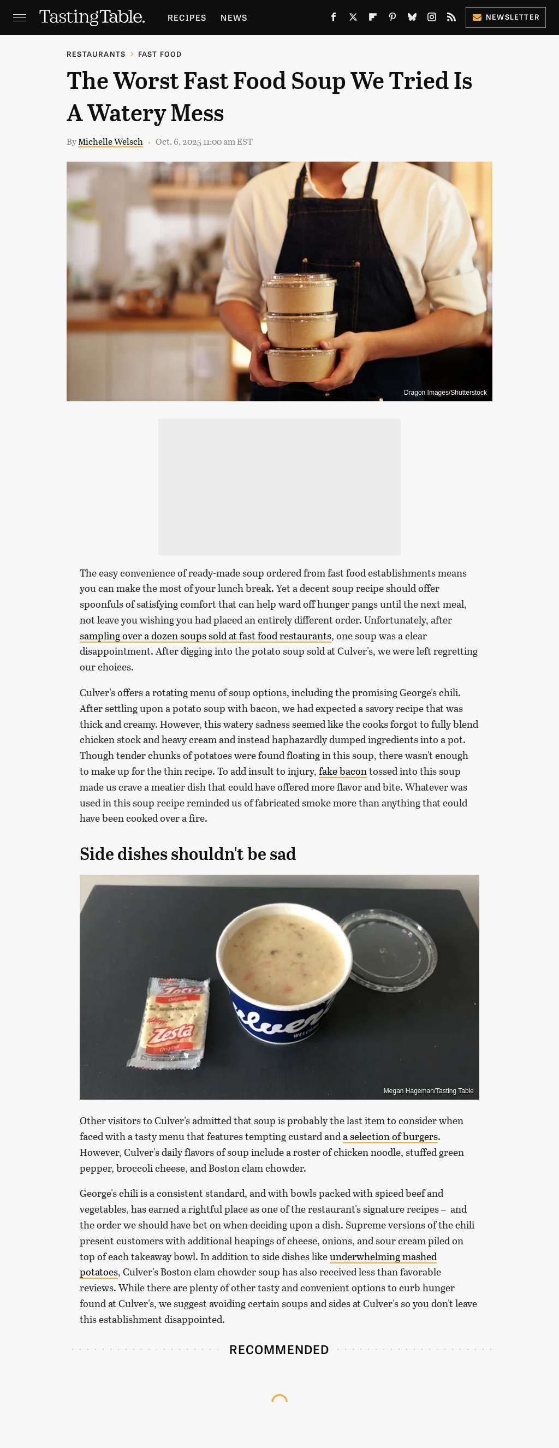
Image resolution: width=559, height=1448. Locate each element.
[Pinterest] (392, 19)
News (234, 17)
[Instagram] (431, 19)
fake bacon (343, 771)
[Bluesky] (412, 19)
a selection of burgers (390, 1136)
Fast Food (160, 53)
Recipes (187, 17)
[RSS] (451, 19)
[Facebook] (333, 19)
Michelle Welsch (110, 141)
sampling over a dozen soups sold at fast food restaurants (205, 635)
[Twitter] (353, 19)
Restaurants (96, 53)
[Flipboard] (372, 19)
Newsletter (506, 16)
